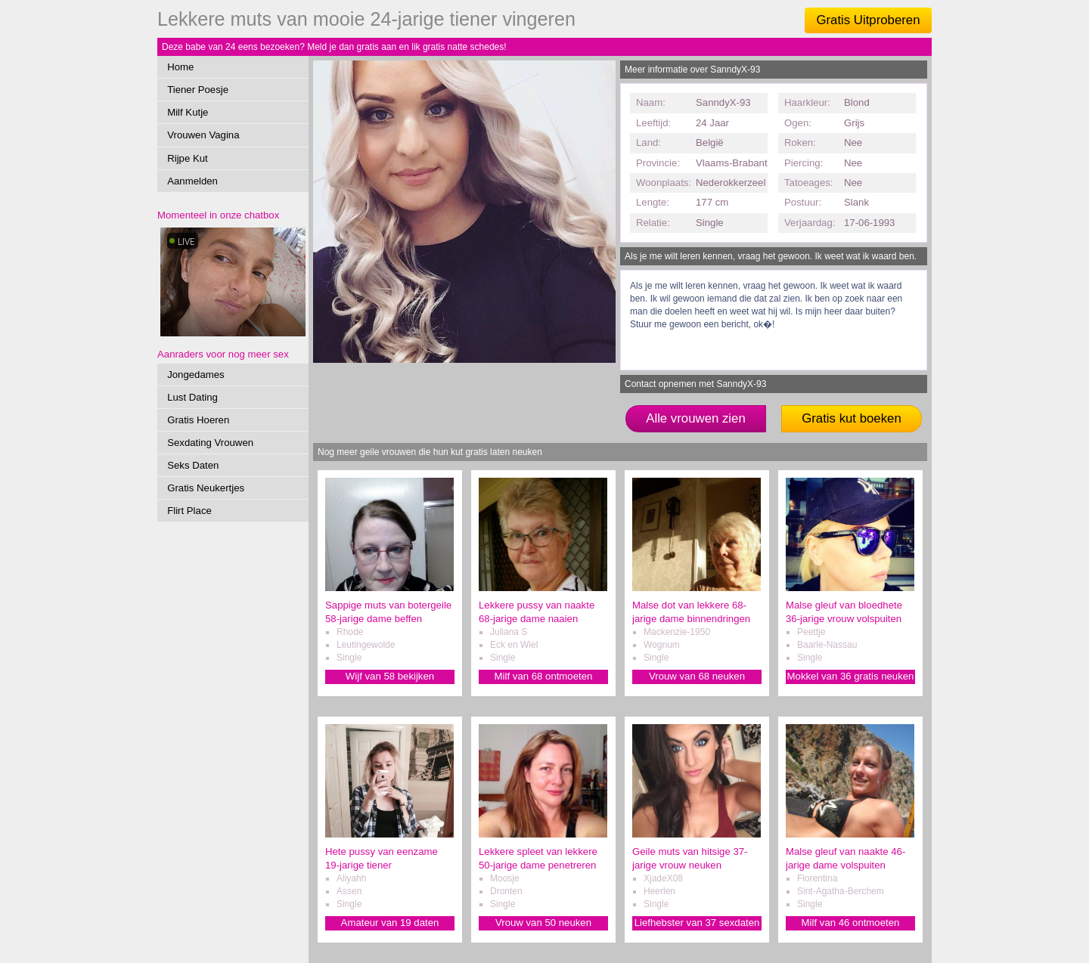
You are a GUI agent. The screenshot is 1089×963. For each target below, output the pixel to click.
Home (180, 67)
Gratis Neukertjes (205, 488)
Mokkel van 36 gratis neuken (850, 676)
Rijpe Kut (187, 158)
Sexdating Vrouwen (210, 442)
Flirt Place (189, 510)
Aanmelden (192, 181)
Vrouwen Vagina (203, 135)
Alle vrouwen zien (696, 418)
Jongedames (196, 374)
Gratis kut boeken (851, 418)
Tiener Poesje (197, 89)
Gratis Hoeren (198, 420)
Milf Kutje (187, 112)
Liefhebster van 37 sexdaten (697, 922)
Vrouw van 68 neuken (697, 676)
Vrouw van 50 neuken (543, 922)
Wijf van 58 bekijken (390, 676)
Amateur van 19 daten (390, 922)
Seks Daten (193, 465)
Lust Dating (192, 397)
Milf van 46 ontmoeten (851, 922)
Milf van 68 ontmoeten (544, 676)
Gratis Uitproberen (868, 20)
